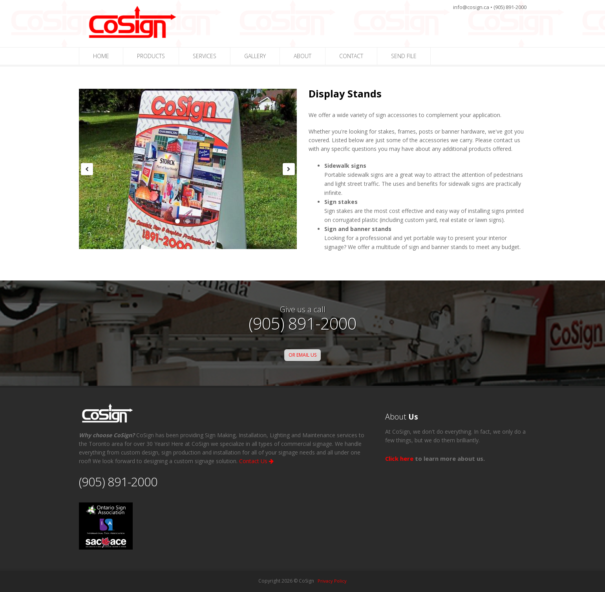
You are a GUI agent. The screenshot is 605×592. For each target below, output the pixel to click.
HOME (101, 56)
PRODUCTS (151, 56)
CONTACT (351, 56)
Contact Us (256, 461)
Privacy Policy (332, 581)
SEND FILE (404, 56)
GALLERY (255, 56)
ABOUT (302, 56)
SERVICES (204, 56)
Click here (399, 458)
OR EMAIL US (302, 355)
